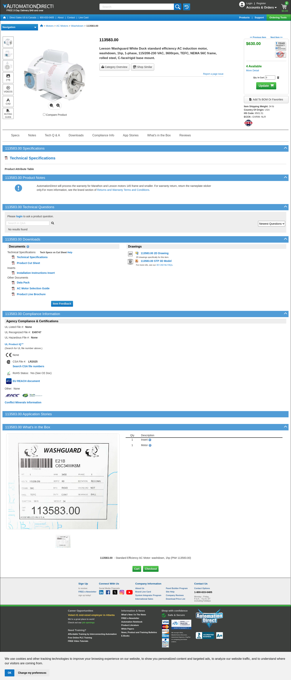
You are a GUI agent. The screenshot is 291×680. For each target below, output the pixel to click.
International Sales (144, 586)
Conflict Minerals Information (23, 402)
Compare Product (55, 114)
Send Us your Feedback (105, 648)
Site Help (170, 579)
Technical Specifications (30, 158)
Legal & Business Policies (167, 648)
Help (69, 252)
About (61, 17)
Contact (71, 17)
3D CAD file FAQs (164, 265)
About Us (139, 575)
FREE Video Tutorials (78, 628)
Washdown (77, 25)
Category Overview (114, 66)
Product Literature (130, 612)
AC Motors (62, 25)
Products (244, 17)
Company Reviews (175, 582)
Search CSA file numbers (28, 366)
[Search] (137, 6)
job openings (88, 610)
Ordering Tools (278, 17)
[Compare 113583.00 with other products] (44, 114)
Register (261, 3)
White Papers (127, 616)
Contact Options (202, 575)
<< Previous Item (258, 37)
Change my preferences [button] (32, 672)
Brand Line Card (143, 579)
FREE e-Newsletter (130, 605)
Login (249, 3)
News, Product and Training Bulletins (139, 619)
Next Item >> (276, 37)
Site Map (86, 648)
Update (264, 85)
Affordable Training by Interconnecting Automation (92, 621)
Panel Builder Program (177, 575)
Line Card (83, 17)
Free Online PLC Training (80, 624)
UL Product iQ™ (14, 344)
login (19, 216)
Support (260, 17)
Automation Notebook (131, 609)
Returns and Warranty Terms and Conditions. (123, 189)
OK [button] (9, 672)
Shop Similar (142, 66)
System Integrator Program (148, 582)
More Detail (252, 70)
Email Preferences (143, 648)
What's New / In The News (133, 602)
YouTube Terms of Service (194, 648)
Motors (50, 25)
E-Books (125, 623)
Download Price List (175, 586)
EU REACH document (26, 381)
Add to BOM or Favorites (266, 99)
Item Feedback (62, 303)
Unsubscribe (125, 648)
